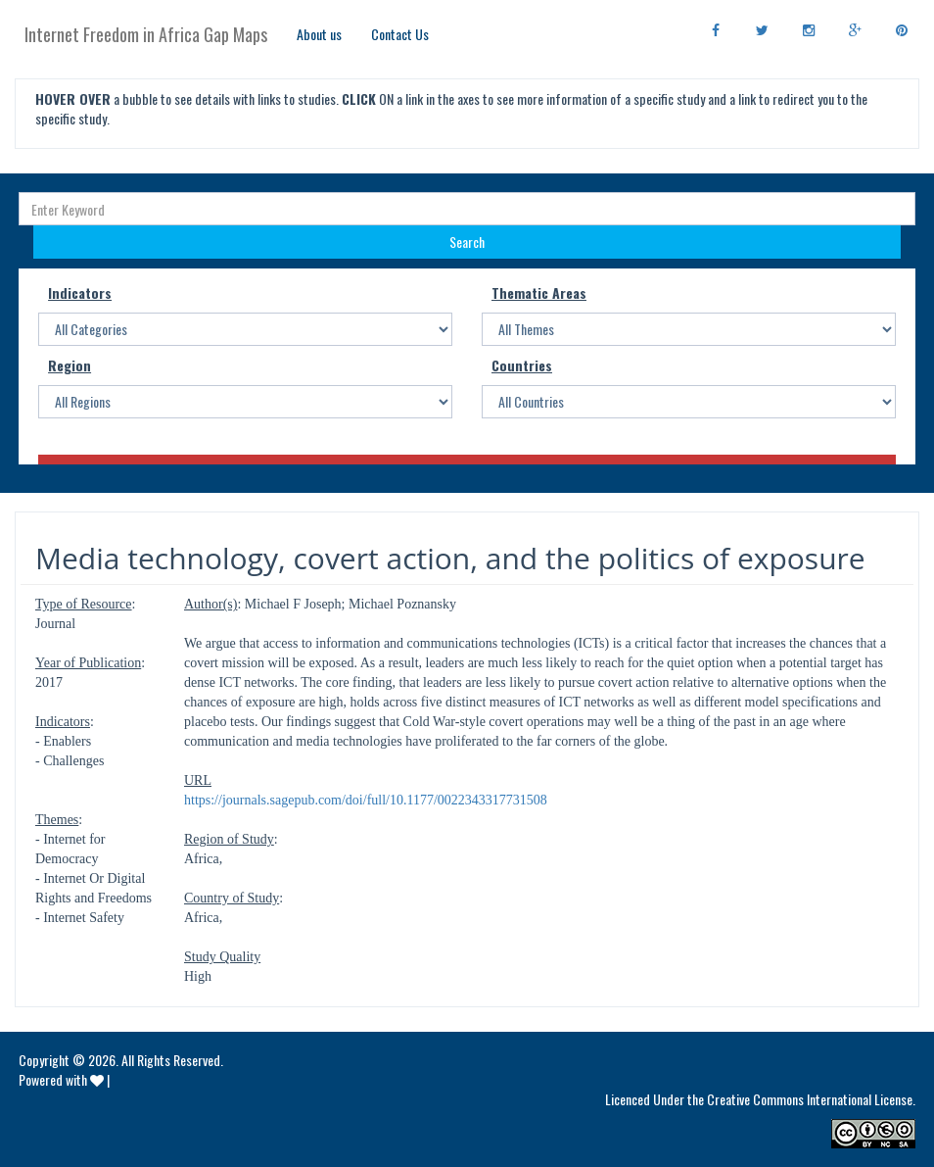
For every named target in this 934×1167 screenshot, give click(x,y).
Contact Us (400, 34)
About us (319, 34)
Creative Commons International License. (811, 1099)
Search (467, 241)
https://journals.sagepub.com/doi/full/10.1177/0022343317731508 (365, 800)
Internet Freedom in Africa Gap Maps (145, 34)
